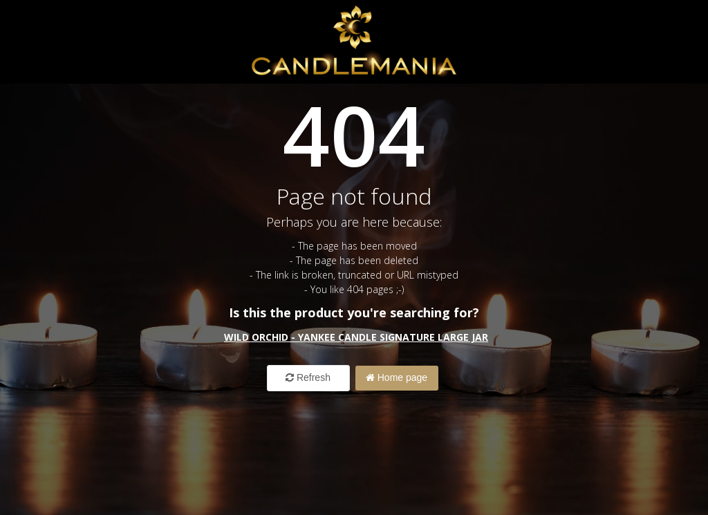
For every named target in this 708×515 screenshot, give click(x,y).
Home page (396, 377)
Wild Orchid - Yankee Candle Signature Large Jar (356, 337)
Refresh (308, 377)
